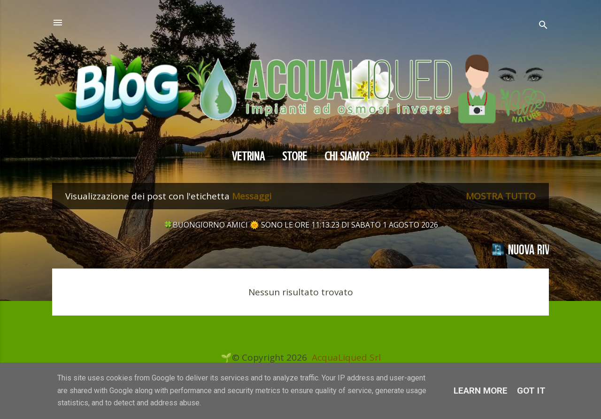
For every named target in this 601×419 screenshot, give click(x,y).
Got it (531, 390)
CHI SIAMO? (347, 156)
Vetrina (248, 156)
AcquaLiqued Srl (346, 357)
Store (294, 156)
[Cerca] (543, 26)
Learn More (481, 390)
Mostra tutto (501, 196)
